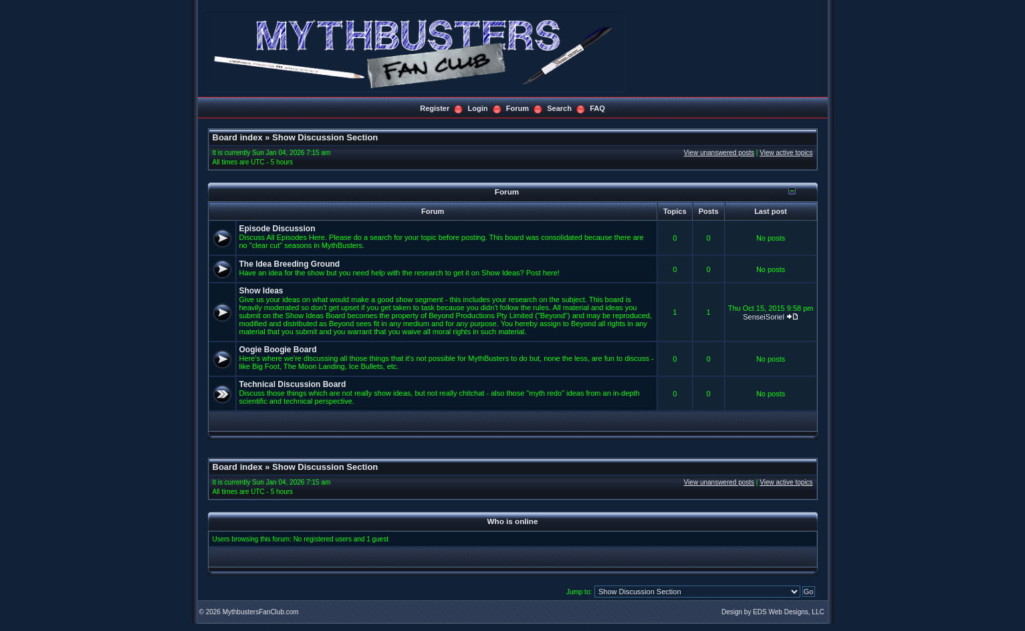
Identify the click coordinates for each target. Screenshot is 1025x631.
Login (478, 108)
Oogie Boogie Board (278, 349)
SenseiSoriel (763, 317)
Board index (238, 137)
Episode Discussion (277, 228)
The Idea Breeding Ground (289, 264)
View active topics (786, 152)
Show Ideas (261, 290)
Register (434, 108)
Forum (517, 108)
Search (559, 108)
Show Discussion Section (325, 137)
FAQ (597, 108)
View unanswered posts (719, 152)
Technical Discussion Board (292, 384)
